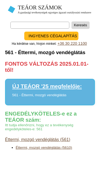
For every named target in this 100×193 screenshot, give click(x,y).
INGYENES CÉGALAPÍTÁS (53, 36)
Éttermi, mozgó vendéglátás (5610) (44, 148)
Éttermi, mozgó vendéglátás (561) (37, 139)
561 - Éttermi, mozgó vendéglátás (39, 95)
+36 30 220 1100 (72, 43)
